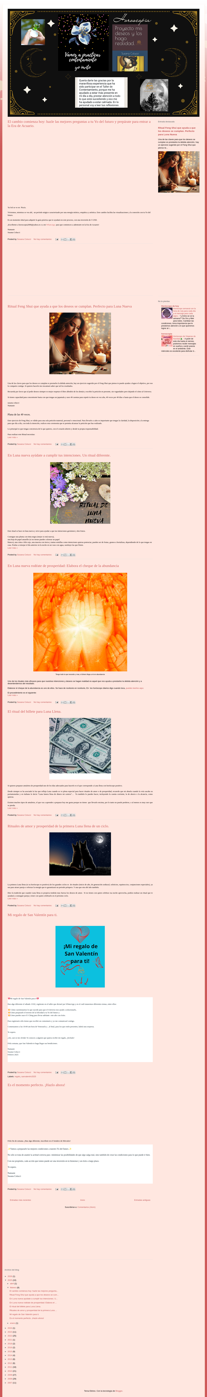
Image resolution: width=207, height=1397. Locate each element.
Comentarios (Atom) (86, 1207)
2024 (10, 1328)
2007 (10, 1383)
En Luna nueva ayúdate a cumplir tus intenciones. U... (33, 1298)
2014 (10, 1355)
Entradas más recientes (20, 1200)
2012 (10, 1363)
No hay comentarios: (43, 239)
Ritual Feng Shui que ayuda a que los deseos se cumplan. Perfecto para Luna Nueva (70, 306)
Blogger (119, 1391)
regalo (17, 1076)
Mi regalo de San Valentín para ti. (32, 915)
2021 (10, 1340)
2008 (10, 1379)
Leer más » (13, 437)
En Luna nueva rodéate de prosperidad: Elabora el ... (33, 1302)
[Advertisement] (80, 271)
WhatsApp (50, 225)
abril (12, 1283)
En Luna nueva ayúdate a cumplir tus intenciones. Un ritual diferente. (59, 455)
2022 (10, 1336)
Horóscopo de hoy (170, 306)
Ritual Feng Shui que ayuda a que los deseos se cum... (34, 1295)
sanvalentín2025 (28, 1076)
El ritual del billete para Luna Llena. (34, 711)
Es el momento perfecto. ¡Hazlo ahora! (36, 1085)
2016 (10, 1347)
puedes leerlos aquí (134, 688)
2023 (10, 1332)
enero (13, 1323)
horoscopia (166, 334)
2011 (10, 1367)
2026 (10, 1276)
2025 (10, 1280)
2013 (10, 1359)
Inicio (82, 1200)
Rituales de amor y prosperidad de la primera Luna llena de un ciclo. (58, 826)
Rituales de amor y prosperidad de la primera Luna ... (33, 1310)
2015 (10, 1351)
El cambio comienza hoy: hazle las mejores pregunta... (34, 1291)
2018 (10, 1343)
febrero (13, 1287)
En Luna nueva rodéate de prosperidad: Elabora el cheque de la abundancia (63, 566)
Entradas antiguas (142, 1200)
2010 (10, 1371)
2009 (10, 1375)
